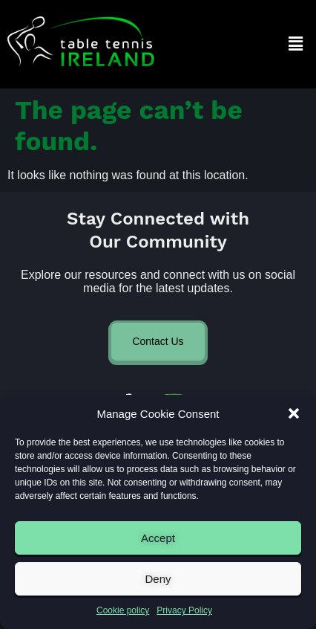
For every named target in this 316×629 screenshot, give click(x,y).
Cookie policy (122, 610)
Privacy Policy (184, 610)
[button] (293, 413)
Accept (158, 538)
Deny (158, 578)
